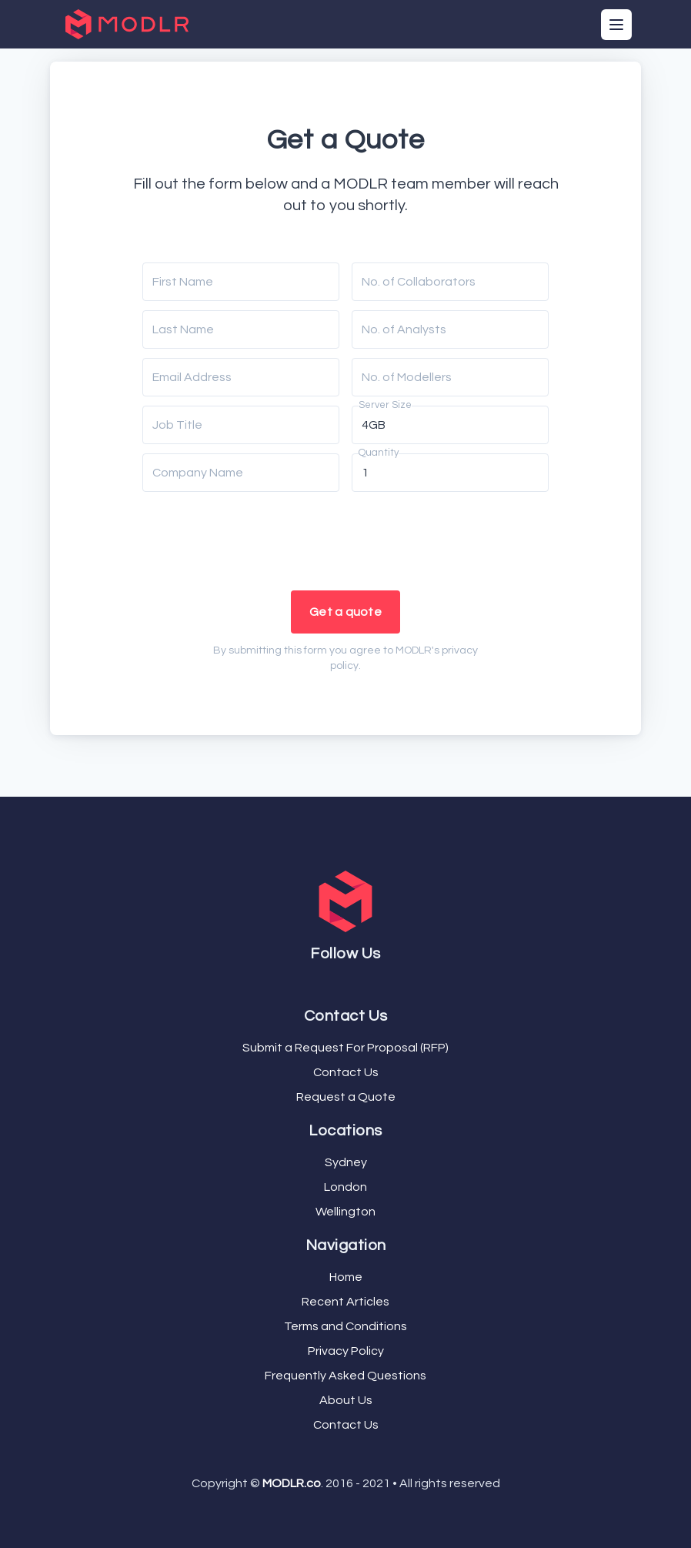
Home (345, 1277)
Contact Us (346, 1072)
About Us (345, 1400)
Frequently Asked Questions (345, 1375)
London (345, 1187)
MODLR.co (291, 1483)
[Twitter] (342, 982)
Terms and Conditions (345, 1326)
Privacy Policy (346, 1351)
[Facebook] (336, 982)
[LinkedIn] (355, 982)
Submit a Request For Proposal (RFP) (345, 1047)
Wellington (345, 1211)
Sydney (346, 1162)
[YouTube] (349, 982)
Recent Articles (345, 1302)
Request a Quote (346, 1097)
